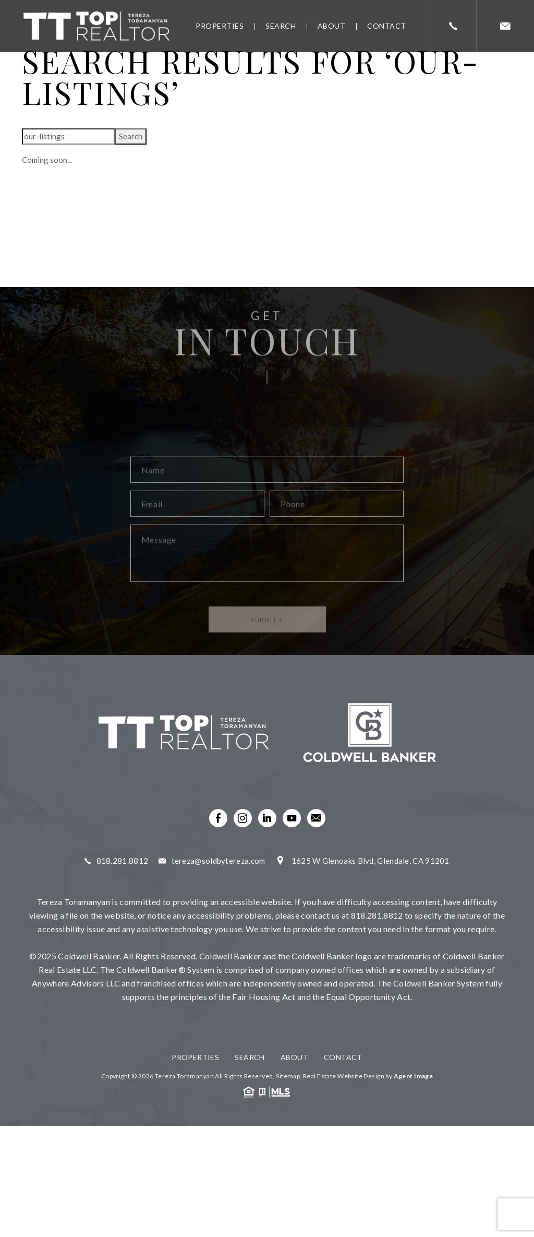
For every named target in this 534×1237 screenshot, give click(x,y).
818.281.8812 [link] (122, 861)
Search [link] (280, 25)
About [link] (332, 25)
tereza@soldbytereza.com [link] (218, 861)
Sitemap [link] (288, 1076)
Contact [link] (386, 25)
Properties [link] (220, 25)
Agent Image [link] (413, 1076)
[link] (96, 26)
